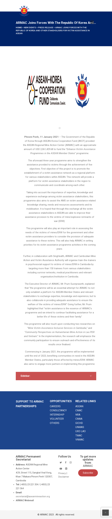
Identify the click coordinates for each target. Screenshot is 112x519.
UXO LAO (80, 431)
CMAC (78, 410)
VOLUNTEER (57, 418)
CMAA (78, 418)
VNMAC (79, 439)
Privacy (62, 473)
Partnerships (26, 406)
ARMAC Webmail (25, 500)
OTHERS (54, 423)
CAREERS (55, 406)
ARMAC (88, 465)
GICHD (79, 423)
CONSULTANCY (58, 410)
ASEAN (79, 406)
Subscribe (88, 472)
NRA (77, 414)
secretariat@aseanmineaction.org (33, 496)
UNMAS (79, 427)
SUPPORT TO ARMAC (30, 401)
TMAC (78, 435)
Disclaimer (63, 476)
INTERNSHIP (57, 414)
